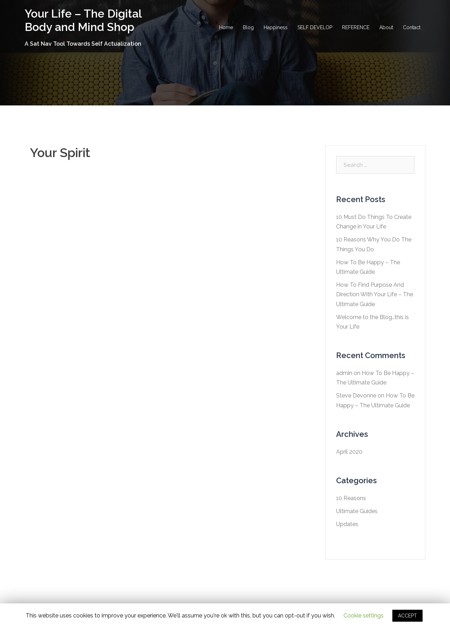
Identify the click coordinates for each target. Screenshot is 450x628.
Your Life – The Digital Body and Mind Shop (83, 20)
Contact (411, 27)
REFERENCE (355, 27)
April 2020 (349, 451)
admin (344, 373)
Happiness (276, 27)
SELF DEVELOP (314, 27)
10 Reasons (351, 498)
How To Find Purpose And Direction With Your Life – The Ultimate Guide (374, 294)
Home (226, 27)
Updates (347, 524)
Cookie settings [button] (363, 615)
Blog (248, 27)
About (386, 27)
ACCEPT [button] (407, 616)
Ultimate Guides (357, 511)
